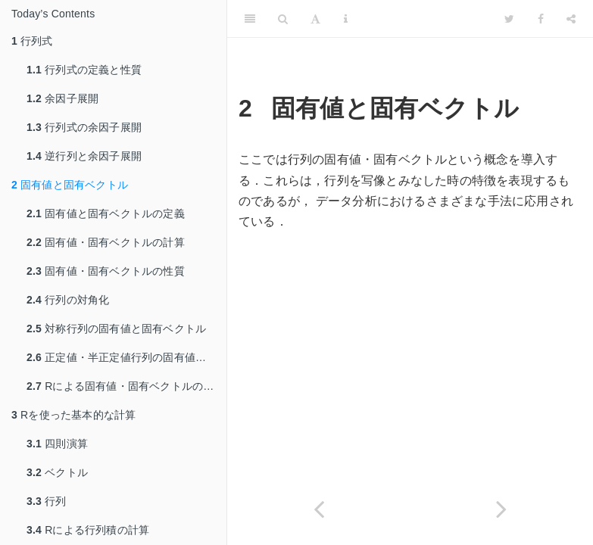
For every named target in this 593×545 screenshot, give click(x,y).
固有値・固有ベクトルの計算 (106, 242)
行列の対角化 (68, 300)
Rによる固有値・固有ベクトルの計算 (126, 386)
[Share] (571, 19)
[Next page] (502, 509)
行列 (47, 501)
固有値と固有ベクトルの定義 (106, 213)
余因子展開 (62, 98)
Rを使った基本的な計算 (73, 415)
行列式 (32, 41)
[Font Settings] (315, 19)
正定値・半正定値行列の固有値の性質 (126, 357)
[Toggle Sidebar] (250, 19)
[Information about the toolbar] (345, 19)
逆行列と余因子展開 (84, 156)
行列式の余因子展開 (84, 127)
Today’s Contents (53, 14)
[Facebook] (540, 19)
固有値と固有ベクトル (69, 185)
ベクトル (57, 472)
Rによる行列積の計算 (88, 530)
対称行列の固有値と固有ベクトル (116, 328)
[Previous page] (318, 509)
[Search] (283, 19)
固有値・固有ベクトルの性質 (106, 271)
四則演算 (57, 444)
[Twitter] (509, 19)
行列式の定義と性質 (84, 70)
